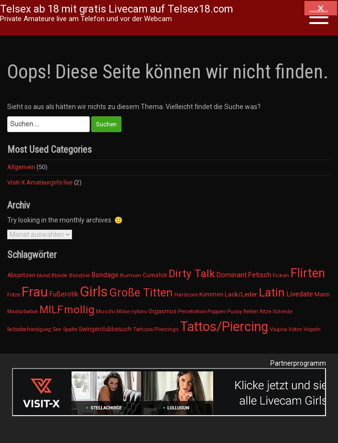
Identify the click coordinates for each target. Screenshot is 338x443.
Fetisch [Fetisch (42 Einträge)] (259, 275)
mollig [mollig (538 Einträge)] (79, 310)
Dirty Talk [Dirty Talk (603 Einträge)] (192, 273)
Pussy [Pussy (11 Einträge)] (234, 311)
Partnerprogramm (298, 363)
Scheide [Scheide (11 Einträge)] (282, 311)
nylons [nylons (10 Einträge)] (139, 311)
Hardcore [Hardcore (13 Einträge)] (186, 294)
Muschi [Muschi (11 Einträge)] (105, 311)
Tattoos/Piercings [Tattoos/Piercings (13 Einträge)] (156, 329)
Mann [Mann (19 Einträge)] (322, 294)
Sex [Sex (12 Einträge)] (56, 329)
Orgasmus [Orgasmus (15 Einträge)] (162, 311)
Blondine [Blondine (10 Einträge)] (79, 275)
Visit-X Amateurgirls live (39, 182)
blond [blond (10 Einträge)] (43, 275)
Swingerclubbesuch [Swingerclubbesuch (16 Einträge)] (105, 329)
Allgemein (21, 167)
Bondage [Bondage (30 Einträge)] (105, 275)
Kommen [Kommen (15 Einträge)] (211, 294)
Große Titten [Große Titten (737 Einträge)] (141, 292)
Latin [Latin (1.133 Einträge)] (272, 292)
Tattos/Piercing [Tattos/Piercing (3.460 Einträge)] (224, 326)
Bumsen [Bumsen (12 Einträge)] (130, 275)
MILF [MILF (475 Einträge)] (51, 310)
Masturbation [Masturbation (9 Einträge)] (22, 311)
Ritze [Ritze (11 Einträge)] (265, 311)
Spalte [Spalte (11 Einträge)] (70, 329)
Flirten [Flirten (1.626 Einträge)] (307, 273)
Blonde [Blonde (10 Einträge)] (59, 275)
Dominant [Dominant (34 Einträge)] (232, 275)
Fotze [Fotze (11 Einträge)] (13, 295)
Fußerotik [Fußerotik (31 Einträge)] (63, 294)
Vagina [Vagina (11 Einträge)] (278, 329)
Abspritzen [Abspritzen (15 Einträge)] (21, 275)
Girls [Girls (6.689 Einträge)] (94, 291)
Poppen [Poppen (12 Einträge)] (216, 311)
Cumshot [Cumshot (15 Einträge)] (155, 275)
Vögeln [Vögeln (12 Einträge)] (312, 329)
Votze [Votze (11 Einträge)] (295, 329)
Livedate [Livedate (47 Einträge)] (299, 294)
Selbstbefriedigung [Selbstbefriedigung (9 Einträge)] (29, 329)
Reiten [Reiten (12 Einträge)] (250, 311)
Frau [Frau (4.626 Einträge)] (35, 292)
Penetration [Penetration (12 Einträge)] (192, 311)
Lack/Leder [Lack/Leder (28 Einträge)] (241, 294)
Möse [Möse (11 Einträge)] (123, 311)
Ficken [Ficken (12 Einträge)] (281, 275)
